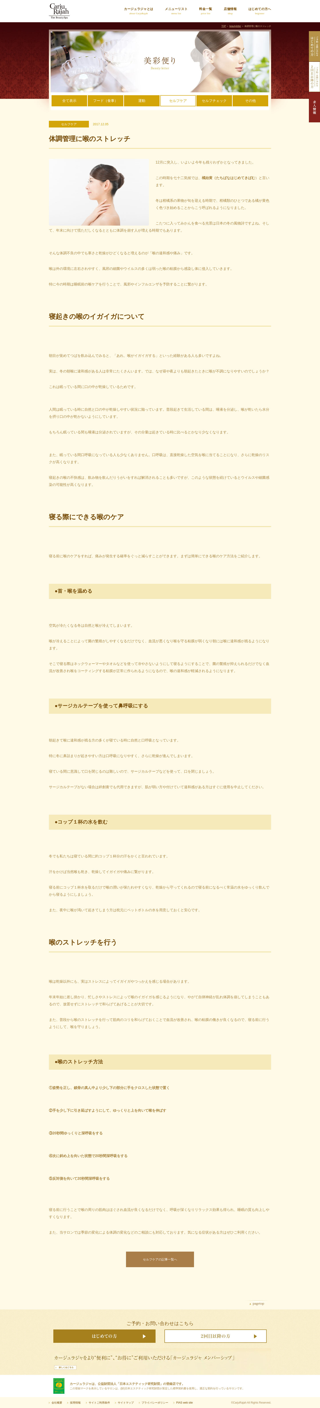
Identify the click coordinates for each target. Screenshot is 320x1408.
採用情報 (75, 1402)
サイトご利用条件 (99, 1402)
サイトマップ (126, 1402)
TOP (223, 26)
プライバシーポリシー (155, 1402)
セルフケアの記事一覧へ (160, 1259)
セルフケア (178, 101)
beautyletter (235, 26)
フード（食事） (105, 101)
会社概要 (57, 1402)
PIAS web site (184, 1402)
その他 (250, 101)
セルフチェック (214, 101)
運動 (141, 101)
